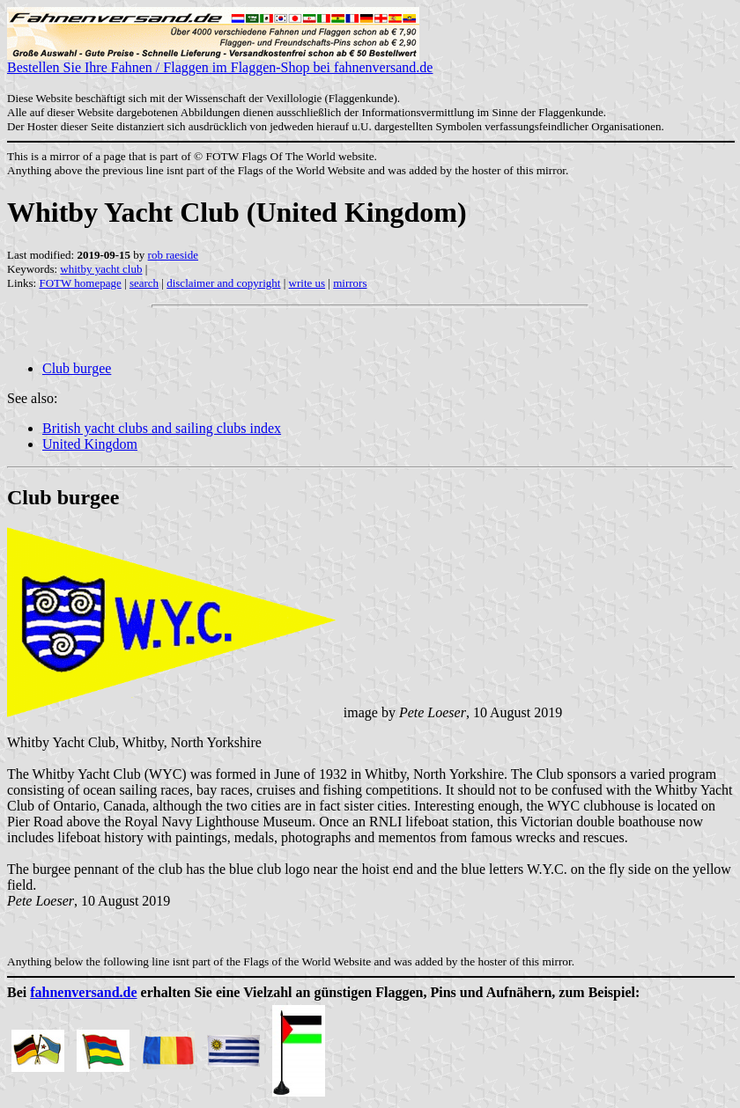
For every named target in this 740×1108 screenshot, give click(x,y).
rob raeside (173, 254)
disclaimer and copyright (223, 283)
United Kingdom (89, 444)
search (144, 283)
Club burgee (76, 368)
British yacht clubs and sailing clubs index (161, 428)
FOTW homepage (80, 283)
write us (307, 283)
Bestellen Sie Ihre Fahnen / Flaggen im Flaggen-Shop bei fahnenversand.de (220, 61)
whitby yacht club (101, 268)
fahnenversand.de (83, 992)
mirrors (349, 283)
